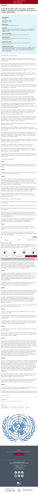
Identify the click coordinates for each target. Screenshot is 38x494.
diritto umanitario (5, 407)
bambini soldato (21, 407)
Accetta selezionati (19, 256)
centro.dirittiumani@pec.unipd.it (19, 468)
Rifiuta (7, 256)
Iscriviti (19, 454)
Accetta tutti (31, 256)
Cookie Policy (19, 479)
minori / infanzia (13, 407)
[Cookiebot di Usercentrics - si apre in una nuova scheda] (33, 237)
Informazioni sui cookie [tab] (31, 239)
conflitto (27, 407)
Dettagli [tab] (19, 239)
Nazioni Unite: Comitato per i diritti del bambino (12, 401)
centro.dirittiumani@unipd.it (19, 467)
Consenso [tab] (6, 239)
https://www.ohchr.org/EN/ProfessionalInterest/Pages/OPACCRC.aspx (15, 34)
